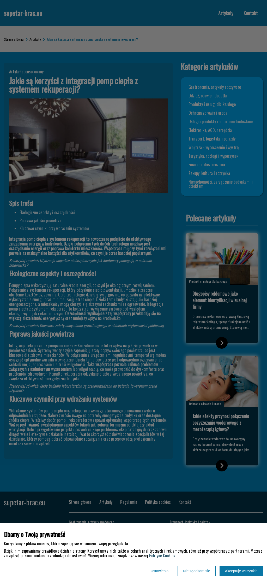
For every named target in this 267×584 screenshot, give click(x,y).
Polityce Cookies (162, 555)
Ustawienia (159, 571)
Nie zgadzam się (196, 571)
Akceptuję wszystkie (241, 571)
